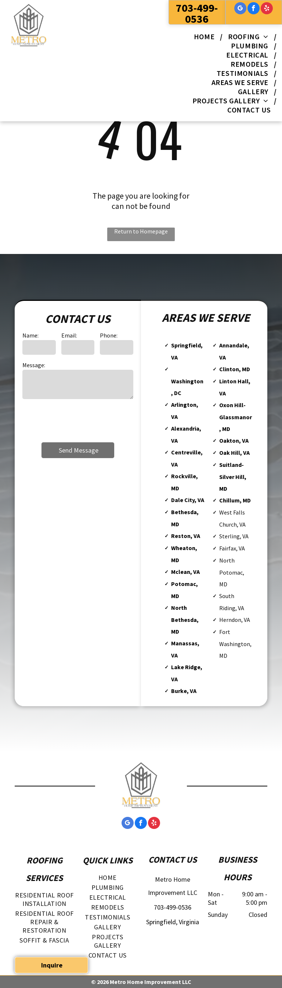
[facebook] (253, 9)
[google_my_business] (240, 9)
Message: (33, 365)
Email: (69, 335)
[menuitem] (205, 36)
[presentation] (78, 420)
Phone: (109, 335)
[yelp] (267, 9)
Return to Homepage (141, 231)
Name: (30, 335)
